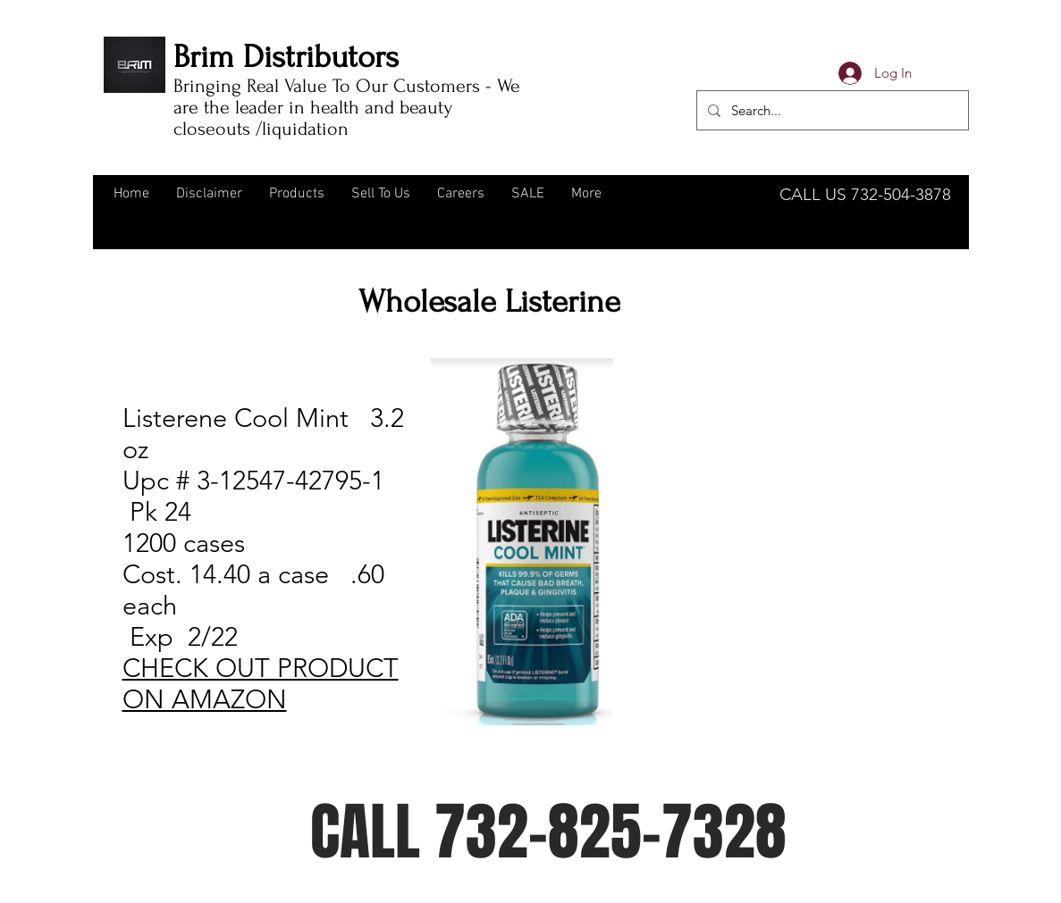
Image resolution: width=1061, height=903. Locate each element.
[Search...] (830, 110)
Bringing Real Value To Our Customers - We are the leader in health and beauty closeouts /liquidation (346, 107)
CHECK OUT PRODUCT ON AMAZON (260, 683)
